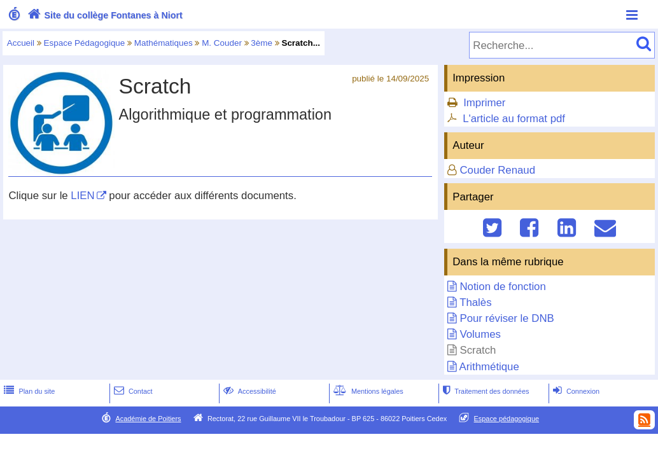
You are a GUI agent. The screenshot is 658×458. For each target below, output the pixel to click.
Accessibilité (248, 391)
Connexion (574, 391)
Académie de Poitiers (148, 418)
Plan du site (28, 391)
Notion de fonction (503, 287)
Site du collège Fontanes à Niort (104, 15)
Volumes (480, 334)
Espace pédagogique (507, 418)
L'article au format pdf (514, 119)
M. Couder (222, 43)
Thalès (475, 302)
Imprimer (484, 103)
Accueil (20, 43)
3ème (261, 43)
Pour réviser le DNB (507, 318)
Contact (132, 391)
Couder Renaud (498, 170)
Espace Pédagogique (84, 43)
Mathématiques (163, 43)
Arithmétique (489, 367)
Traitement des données (484, 391)
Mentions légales (367, 391)
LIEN (82, 196)
